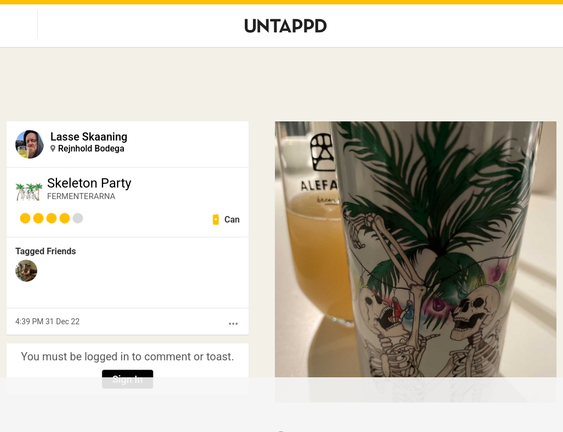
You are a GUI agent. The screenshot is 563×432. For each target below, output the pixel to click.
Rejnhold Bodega (91, 148)
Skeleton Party (89, 183)
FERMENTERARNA (81, 196)
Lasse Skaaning (89, 136)
